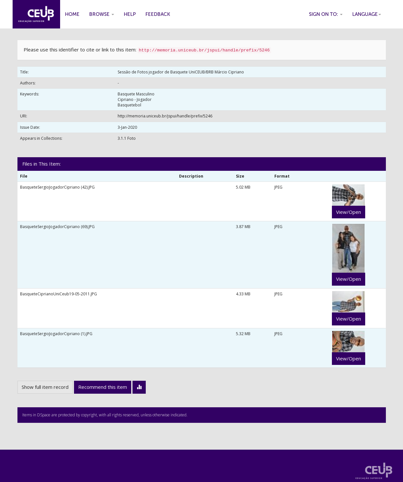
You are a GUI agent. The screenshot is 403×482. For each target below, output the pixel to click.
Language (366, 14)
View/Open (348, 212)
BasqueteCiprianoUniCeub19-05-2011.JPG (58, 294)
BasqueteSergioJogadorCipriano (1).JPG (56, 333)
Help (130, 14)
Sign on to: (326, 14)
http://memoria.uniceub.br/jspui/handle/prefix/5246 (165, 116)
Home (72, 14)
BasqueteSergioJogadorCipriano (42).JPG (57, 187)
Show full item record (45, 387)
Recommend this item (102, 387)
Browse (101, 14)
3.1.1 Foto (127, 138)
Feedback (157, 14)
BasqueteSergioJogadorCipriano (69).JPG (57, 226)
